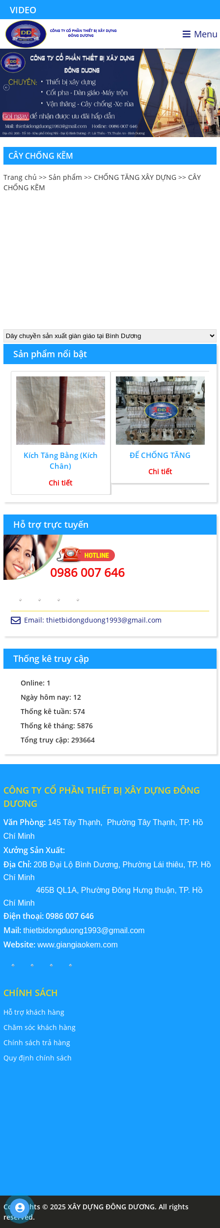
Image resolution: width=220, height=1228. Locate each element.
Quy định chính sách (37, 1057)
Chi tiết (60, 482)
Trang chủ (20, 177)
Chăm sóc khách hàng (39, 1027)
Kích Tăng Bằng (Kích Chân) (61, 460)
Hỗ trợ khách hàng (33, 1012)
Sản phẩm (65, 177)
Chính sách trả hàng (36, 1042)
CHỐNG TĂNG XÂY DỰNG (135, 177)
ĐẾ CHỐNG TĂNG (160, 455)
